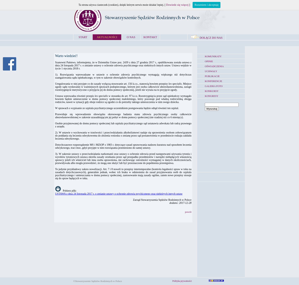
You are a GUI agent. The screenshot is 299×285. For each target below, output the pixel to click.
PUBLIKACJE (212, 76)
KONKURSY (212, 91)
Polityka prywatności (182, 281)
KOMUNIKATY (213, 56)
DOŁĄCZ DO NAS (206, 37)
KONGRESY (211, 96)
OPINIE (209, 61)
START (83, 37)
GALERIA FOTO (214, 86)
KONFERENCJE (213, 81)
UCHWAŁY (211, 71)
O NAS (131, 37)
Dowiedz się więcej (177, 4)
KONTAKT (150, 37)
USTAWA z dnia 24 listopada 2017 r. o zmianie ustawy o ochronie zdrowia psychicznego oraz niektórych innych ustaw (118, 193)
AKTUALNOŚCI (107, 37)
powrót (188, 212)
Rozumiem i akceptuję (207, 4)
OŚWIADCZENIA (214, 66)
